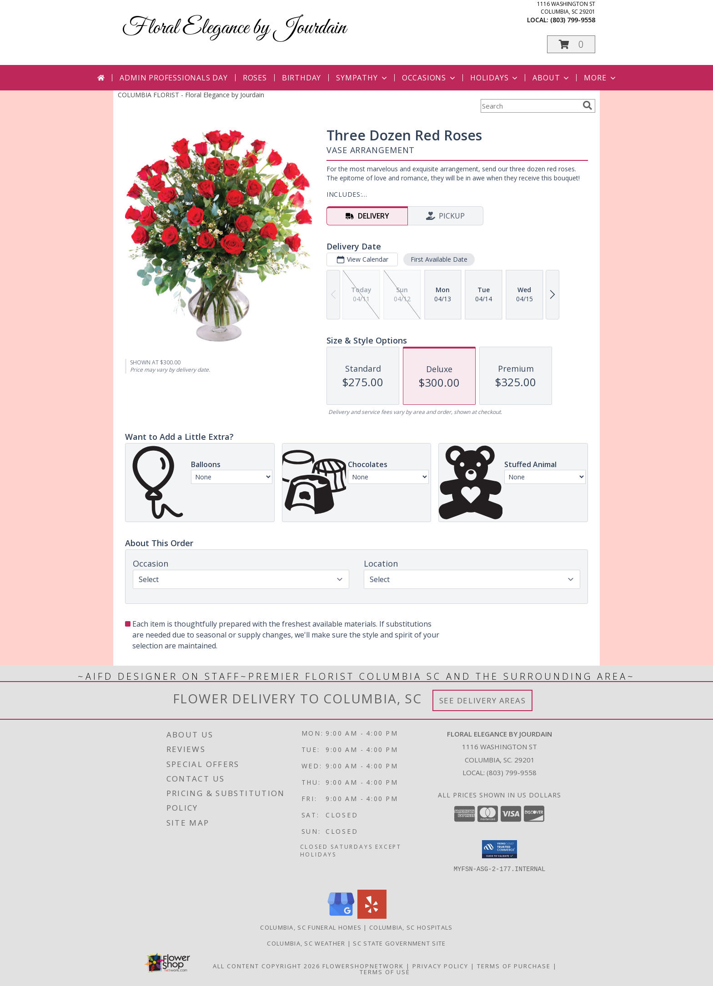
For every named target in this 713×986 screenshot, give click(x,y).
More (600, 78)
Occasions (429, 78)
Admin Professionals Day (173, 78)
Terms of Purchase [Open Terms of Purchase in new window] (514, 966)
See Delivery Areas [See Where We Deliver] (482, 700)
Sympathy (362, 78)
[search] (587, 105)
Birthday (301, 78)
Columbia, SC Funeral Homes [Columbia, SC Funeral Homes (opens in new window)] (311, 927)
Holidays (494, 78)
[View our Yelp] (372, 916)
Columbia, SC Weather (306, 943)
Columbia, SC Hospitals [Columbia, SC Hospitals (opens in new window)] (411, 927)
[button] (571, 44)
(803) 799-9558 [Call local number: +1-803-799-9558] (572, 19)
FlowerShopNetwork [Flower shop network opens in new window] (363, 966)
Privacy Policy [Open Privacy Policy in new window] (440, 966)
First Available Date (439, 259)
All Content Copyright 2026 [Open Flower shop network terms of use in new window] (266, 966)
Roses (255, 78)
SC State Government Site (399, 943)
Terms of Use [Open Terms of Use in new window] (385, 972)
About (551, 78)
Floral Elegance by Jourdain (234, 28)
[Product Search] (529, 106)
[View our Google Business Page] (341, 916)
